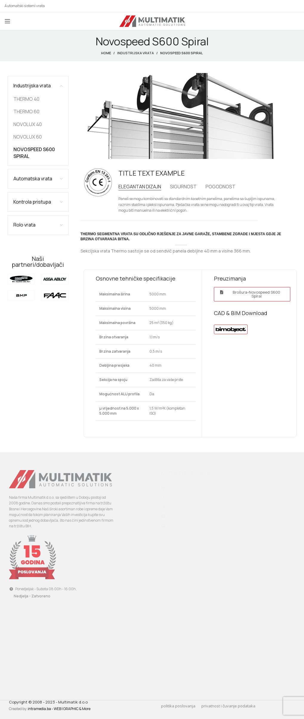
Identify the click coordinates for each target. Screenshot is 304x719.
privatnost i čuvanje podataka (228, 706)
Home (106, 53)
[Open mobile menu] (7, 21)
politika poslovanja (178, 706)
